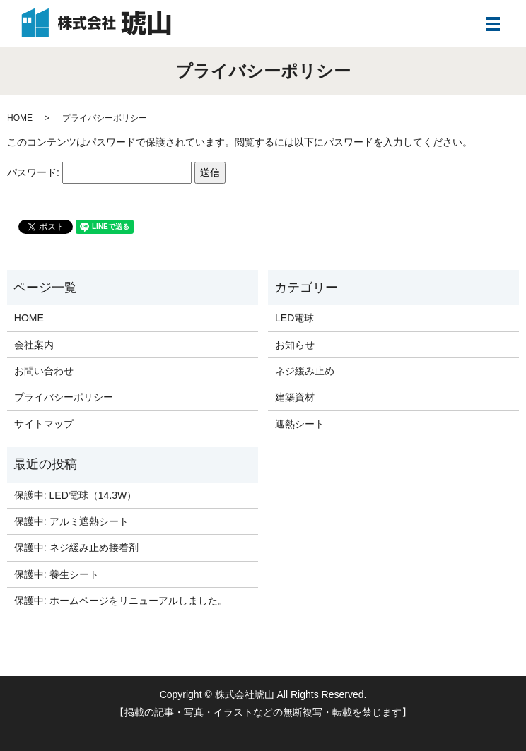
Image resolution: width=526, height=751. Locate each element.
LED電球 (294, 318)
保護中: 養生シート (56, 574)
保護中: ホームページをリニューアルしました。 (121, 600)
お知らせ (295, 344)
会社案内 (34, 344)
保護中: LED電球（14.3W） (75, 495)
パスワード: (99, 172)
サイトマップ (44, 424)
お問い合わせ (44, 371)
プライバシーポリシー (63, 397)
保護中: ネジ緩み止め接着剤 (76, 547)
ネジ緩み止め (304, 371)
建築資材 (295, 397)
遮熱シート (300, 424)
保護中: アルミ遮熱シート (71, 521)
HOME (20, 118)
